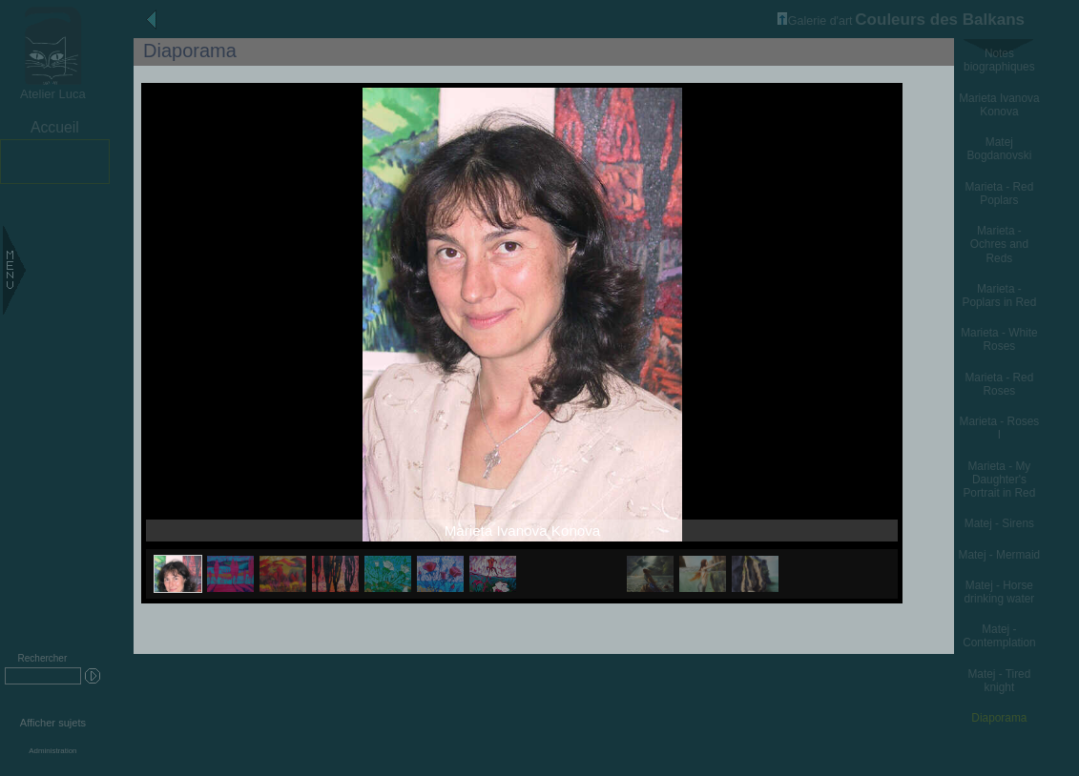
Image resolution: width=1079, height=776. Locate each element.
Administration (52, 750)
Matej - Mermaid (1000, 555)
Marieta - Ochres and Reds (999, 244)
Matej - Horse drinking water (999, 592)
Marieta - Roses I (1000, 428)
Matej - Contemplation (999, 636)
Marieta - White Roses (999, 339)
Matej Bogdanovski (998, 148)
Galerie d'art (815, 21)
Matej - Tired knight (998, 680)
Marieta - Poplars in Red (999, 295)
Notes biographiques (999, 60)
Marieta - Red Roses (999, 384)
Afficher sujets (53, 722)
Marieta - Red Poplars (999, 193)
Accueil (55, 127)
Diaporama (999, 718)
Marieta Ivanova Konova (999, 105)
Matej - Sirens (999, 523)
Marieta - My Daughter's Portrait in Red (999, 479)
